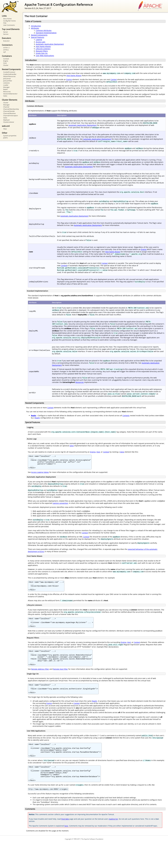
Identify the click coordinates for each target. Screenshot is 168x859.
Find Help (65, 835)
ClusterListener (8, 122)
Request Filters (42, 51)
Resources (7, 91)
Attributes (35, 28)
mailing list (113, 835)
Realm (5, 89)
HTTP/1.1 (6, 48)
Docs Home (7, 19)
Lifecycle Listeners (43, 49)
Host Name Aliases (43, 46)
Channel (6, 107)
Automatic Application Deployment (50, 44)
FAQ (4, 23)
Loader (5, 85)
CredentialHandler (9, 74)
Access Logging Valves (40, 475)
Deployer (6, 120)
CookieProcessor (9, 72)
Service (5, 34)
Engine (5, 61)
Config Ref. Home (9, 21)
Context (6, 59)
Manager (6, 87)
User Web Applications (45, 55)
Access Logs (40, 42)
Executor (6, 41)
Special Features (37, 37)
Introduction (36, 26)
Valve (5, 96)
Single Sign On (42, 53)
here (66, 842)
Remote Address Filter (40, 678)
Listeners (6, 83)
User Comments (9, 25)
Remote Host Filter (60, 678)
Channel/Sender (9, 111)
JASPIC (5, 138)
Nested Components (39, 35)
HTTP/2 (6, 50)
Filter (5, 129)
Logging (39, 39)
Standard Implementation (46, 33)
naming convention (60, 506)
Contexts (125, 415)
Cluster (5, 65)
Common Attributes (44, 30)
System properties (9, 136)
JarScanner (7, 78)
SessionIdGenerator (10, 94)
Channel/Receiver (9, 113)
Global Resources (9, 76)
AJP (4, 52)
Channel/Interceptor (10, 115)
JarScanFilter (7, 81)
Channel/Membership (11, 109)
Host (5, 63)
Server (5, 32)
